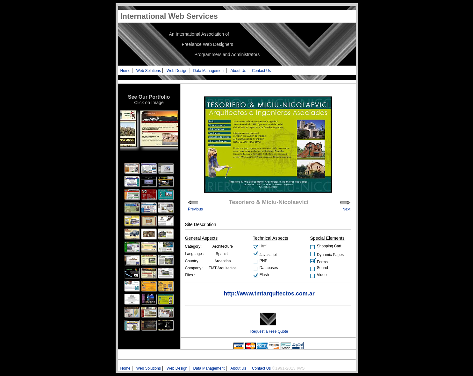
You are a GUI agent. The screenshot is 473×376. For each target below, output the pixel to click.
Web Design (177, 70)
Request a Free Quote (269, 331)
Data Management (209, 70)
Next (346, 209)
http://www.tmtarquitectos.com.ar (269, 293)
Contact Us (261, 70)
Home (125, 70)
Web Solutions (148, 70)
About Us (238, 70)
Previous (195, 209)
